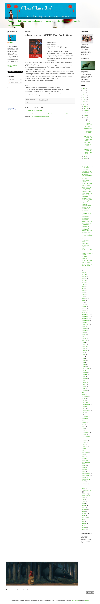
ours (83, 454)
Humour (84, 306)
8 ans (83, 294)
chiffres (84, 360)
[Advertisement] (41, 553)
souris (83, 507)
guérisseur (85, 402)
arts (83, 336)
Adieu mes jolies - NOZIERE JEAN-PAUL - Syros (88, 151)
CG (83, 302)
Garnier (84, 304)
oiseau (84, 448)
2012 (84, 92)
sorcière (84, 505)
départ (84, 388)
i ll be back (85, 416)
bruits (83, 352)
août (85, 113)
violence (84, 523)
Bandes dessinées (16, 26)
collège (84, 366)
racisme (84, 477)
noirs (83, 444)
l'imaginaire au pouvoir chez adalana (86, 245)
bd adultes (85, 346)
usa (83, 519)
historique (84, 406)
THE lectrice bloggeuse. (85, 219)
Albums (49, 21)
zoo (83, 525)
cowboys (84, 374)
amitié (83, 326)
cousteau (84, 372)
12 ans (84, 276)
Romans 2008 (86, 316)
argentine (84, 334)
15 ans (84, 282)
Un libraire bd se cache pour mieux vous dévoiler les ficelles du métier (87, 189)
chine (83, 362)
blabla (83, 348)
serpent (84, 501)
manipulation (85, 432)
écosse (84, 527)
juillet (85, 115)
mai (85, 120)
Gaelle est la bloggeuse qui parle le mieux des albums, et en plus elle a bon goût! (87, 229)
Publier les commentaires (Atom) (40, 116)
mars (85, 158)
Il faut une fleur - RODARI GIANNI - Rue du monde (88, 124)
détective (84, 390)
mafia (83, 428)
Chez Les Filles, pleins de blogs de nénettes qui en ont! (87, 200)
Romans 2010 (86, 320)
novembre (87, 106)
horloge (84, 412)
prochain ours (85, 475)
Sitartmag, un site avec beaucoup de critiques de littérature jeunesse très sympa (87, 174)
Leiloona (84, 256)
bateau (84, 344)
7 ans (83, 292)
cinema (84, 364)
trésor (83, 515)
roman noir (85, 494)
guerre (84, 400)
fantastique (85, 396)
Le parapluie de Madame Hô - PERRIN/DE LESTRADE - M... (88, 131)
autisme (84, 338)
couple (84, 370)
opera (83, 450)
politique (84, 467)
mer (83, 438)
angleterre (85, 328)
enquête (84, 392)
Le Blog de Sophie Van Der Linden (87, 184)
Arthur (83, 300)
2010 (84, 97)
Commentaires (13, 82)
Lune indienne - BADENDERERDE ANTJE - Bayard (88, 138)
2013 (84, 90)
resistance (85, 483)
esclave (84, 394)
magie (83, 430)
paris (83, 456)
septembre (87, 110)
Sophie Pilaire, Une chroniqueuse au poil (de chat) (87, 223)
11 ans (84, 274)
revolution (84, 485)
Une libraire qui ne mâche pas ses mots (87, 240)
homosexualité (86, 410)
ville (83, 521)
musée (84, 442)
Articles (11, 79)
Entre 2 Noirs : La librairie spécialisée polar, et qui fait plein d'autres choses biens (87, 207)
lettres (83, 426)
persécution (85, 460)
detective (84, 378)
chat (83, 356)
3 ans (83, 284)
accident (84, 322)
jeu (83, 424)
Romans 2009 (86, 318)
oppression (85, 452)
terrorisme (85, 513)
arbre (83, 332)
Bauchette (85, 258)
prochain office (86, 473)
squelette (84, 509)
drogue (84, 386)
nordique (84, 446)
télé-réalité (85, 517)
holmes (84, 408)
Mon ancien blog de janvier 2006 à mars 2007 (87, 168)
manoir (84, 434)
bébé (83, 354)
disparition (85, 382)
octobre (86, 108)
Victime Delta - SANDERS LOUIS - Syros (87, 145)
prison (83, 471)
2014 (84, 88)
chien (83, 358)
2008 (84, 102)
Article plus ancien (69, 114)
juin (85, 117)
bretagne (84, 350)
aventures (84, 340)
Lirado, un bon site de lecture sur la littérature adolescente (87, 214)
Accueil (11, 21)
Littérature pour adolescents (30, 21)
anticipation (85, 330)
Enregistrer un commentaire (35, 110)
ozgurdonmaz (75, 600)
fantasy (84, 398)
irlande (84, 422)
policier (84, 465)
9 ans (83, 296)
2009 (84, 99)
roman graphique (86, 490)
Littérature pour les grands (68, 21)
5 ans (83, 288)
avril (85, 156)
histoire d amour (86, 404)
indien (83, 420)
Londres (84, 310)
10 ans (84, 272)
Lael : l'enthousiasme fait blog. (87, 250)
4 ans (83, 286)
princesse (84, 469)
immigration (85, 418)
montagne (84, 440)
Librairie (84, 308)
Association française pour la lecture (86, 180)
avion (83, 342)
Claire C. (11, 42)
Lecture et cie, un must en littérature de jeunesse (87, 235)
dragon (84, 384)
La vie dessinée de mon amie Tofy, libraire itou (87, 195)
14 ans (84, 280)
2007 (84, 104)
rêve (83, 499)
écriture (84, 529)
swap (83, 511)
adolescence (85, 324)
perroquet (84, 458)
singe (83, 503)
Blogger (87, 600)
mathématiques (86, 436)
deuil (83, 380)
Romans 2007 (33, 102)
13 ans (84, 278)
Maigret (84, 312)
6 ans (83, 290)
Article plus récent (30, 114)
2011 (84, 95)
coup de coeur (86, 368)
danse (83, 376)
